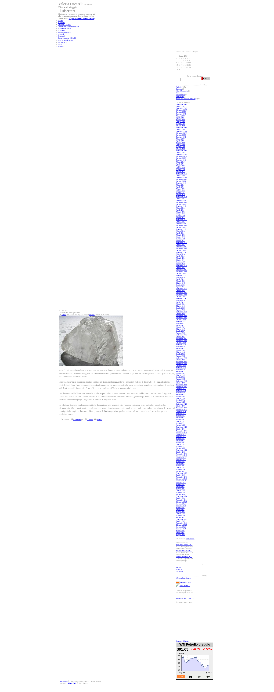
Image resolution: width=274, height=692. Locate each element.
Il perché (179, 569)
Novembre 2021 (181, 431)
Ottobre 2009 (180, 152)
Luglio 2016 (180, 308)
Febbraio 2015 (181, 275)
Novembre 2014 (181, 269)
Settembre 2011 (181, 196)
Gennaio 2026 (181, 527)
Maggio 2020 (180, 396)
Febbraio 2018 (181, 344)
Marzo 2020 (180, 392)
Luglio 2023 (180, 469)
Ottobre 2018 (180, 360)
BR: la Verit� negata (65, 40)
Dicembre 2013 (181, 248)
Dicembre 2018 (181, 364)
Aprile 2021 (180, 417)
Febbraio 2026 (181, 529)
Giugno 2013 (180, 237)
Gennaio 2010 (181, 158)
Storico (88, 420)
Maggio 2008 (180, 120)
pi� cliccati (190, 539)
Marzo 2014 (180, 254)
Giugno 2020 (180, 398)
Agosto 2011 (180, 195)
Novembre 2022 (181, 454)
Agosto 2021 (180, 425)
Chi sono (61, 23)
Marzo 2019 (180, 369)
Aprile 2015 (180, 279)
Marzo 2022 (180, 439)
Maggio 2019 (180, 373)
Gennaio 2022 (181, 435)
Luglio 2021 (180, 423)
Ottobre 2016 (180, 314)
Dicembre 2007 (181, 110)
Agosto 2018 (180, 356)
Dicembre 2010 (181, 179)
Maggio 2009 (180, 143)
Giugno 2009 (180, 145)
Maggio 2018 (180, 350)
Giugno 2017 (180, 329)
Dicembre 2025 (181, 525)
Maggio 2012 (180, 212)
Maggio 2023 (180, 465)
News (60, 44)
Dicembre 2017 (181, 341)
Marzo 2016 (180, 300)
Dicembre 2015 (181, 294)
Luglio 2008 (180, 124)
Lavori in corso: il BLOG (67, 38)
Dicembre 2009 (181, 156)
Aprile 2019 (180, 371)
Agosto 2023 (180, 471)
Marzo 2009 (180, 139)
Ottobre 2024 (180, 498)
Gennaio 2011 (181, 181)
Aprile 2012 (180, 210)
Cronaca (179, 89)
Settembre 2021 (181, 427)
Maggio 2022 (180, 442)
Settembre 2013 (181, 243)
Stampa (97, 420)
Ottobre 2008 (180, 129)
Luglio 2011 (180, 193)
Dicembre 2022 (181, 456)
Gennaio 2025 (181, 504)
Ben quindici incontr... (184, 550)
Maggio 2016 (180, 304)
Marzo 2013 (180, 231)
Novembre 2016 (181, 316)
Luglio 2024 (180, 492)
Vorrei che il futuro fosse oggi (68, 26)
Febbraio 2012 (181, 206)
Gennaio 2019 (181, 366)
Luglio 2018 (180, 354)
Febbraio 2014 (181, 252)
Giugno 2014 (180, 260)
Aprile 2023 (180, 463)
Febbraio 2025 (181, 506)
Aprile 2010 (180, 164)
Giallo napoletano (64, 32)
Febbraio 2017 (181, 321)
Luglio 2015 (180, 285)
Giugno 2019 (180, 375)
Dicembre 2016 (181, 317)
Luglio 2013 (180, 239)
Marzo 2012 (180, 208)
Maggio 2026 (180, 535)
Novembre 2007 (181, 108)
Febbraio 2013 (181, 229)
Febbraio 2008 (181, 114)
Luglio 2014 (180, 262)
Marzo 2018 (180, 346)
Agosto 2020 (180, 402)
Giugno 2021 (180, 421)
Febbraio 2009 (181, 137)
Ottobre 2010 (180, 175)
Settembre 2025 (181, 519)
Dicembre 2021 (181, 433)
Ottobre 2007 (180, 106)
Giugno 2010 (180, 168)
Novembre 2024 (181, 500)
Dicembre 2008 (181, 133)
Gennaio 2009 (181, 135)
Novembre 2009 (181, 154)
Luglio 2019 (180, 377)
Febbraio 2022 (181, 437)
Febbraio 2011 (181, 183)
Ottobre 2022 (180, 452)
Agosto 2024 (180, 494)
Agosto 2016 (180, 310)
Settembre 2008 (181, 127)
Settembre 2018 (181, 358)
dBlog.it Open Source (183, 578)
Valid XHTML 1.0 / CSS (184, 598)
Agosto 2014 (180, 264)
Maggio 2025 (180, 511)
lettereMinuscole (182, 91)
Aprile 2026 (180, 533)
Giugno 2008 (180, 122)
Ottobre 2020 (180, 406)
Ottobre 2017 (180, 337)
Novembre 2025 (181, 523)
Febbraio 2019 (181, 367)
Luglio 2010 (180, 170)
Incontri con (62, 42)
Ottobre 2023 (180, 475)
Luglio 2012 (180, 216)
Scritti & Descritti (64, 24)
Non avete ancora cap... (184, 545)
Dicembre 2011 (181, 202)
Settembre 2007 (181, 104)
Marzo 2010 (180, 162)
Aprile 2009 (180, 141)
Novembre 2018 (181, 362)
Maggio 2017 (180, 327)
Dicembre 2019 (181, 387)
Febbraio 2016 (181, 298)
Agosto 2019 (180, 379)
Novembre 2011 (181, 200)
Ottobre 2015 (180, 291)
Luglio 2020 (180, 400)
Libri (177, 93)
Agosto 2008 (180, 125)
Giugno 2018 (180, 352)
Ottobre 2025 (180, 521)
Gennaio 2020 (181, 389)
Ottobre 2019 (180, 383)
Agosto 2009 (180, 148)
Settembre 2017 (181, 335)
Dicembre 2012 (181, 225)
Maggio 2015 (180, 281)
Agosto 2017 (180, 333)
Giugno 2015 (180, 283)
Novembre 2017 (181, 339)
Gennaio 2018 (181, 342)
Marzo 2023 (180, 462)
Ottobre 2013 (180, 245)
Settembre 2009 (181, 150)
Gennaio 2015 (181, 273)
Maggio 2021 (180, 419)
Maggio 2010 (180, 166)
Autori (178, 567)
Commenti (75, 420)
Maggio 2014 (180, 258)
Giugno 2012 (180, 214)
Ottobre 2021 (180, 429)
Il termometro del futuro (184, 602)
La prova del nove (182, 641)
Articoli (61, 34)
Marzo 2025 (180, 508)
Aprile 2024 (180, 487)
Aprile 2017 (180, 325)
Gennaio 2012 (181, 204)
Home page (64, 681)
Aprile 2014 (180, 256)
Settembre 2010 (181, 173)
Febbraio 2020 (181, 390)
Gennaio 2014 (181, 250)
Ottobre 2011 (180, 198)
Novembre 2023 (181, 477)
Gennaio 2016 (181, 296)
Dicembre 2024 (181, 502)
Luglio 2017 (180, 331)
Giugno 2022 (180, 444)
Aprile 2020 (180, 394)
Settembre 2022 (181, 450)
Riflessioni (179, 97)
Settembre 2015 (181, 289)
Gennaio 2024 (181, 481)
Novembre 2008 (181, 131)
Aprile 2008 (180, 118)
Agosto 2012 (180, 218)
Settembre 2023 (181, 473)
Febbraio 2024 (181, 483)
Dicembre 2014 (181, 271)
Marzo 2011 (180, 185)
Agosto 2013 (180, 241)
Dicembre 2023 (181, 479)
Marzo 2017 (180, 323)
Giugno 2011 (180, 191)
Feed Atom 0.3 (183, 586)
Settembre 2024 (181, 496)
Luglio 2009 (180, 147)
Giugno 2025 (180, 513)
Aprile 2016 (180, 302)
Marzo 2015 (180, 277)
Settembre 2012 (181, 220)
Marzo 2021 (180, 415)
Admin (64, 315)
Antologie (61, 30)
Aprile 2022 (180, 440)
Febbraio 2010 (181, 160)
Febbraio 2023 (181, 460)
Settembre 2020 (181, 404)
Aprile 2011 (180, 187)
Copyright (179, 571)
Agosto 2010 (180, 172)
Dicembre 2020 (181, 410)
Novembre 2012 (181, 223)
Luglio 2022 (180, 446)
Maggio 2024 (180, 488)
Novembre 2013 (181, 246)
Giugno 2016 (180, 306)
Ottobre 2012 (180, 221)
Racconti (61, 36)
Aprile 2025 (180, 510)
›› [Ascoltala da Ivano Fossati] (82, 18)
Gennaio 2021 (181, 412)
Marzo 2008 (180, 116)
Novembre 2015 (181, 293)
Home (60, 21)
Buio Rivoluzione (64, 28)
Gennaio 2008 (181, 112)
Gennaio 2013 (181, 227)
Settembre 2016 (181, 312)
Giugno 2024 (180, 490)
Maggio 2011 (180, 189)
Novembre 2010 (181, 177)
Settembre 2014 (181, 266)
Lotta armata (180, 95)
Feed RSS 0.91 (183, 582)
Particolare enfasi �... (184, 557)
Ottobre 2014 (180, 268)
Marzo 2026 (180, 531)
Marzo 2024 (180, 485)
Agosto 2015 (180, 287)
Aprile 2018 (180, 348)
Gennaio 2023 (181, 458)
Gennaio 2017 (181, 319)
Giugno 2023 (180, 467)
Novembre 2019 (181, 385)
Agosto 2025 (180, 517)
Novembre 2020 (181, 408)
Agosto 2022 (180, 448)
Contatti (61, 46)
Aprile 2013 (180, 233)
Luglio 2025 (180, 515)
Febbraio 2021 (181, 414)
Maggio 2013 (180, 235)
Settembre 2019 (181, 381)
